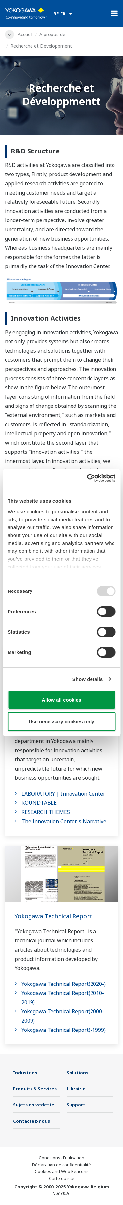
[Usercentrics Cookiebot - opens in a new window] (87, 478)
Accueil (25, 34)
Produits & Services (35, 1089)
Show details (87, 679)
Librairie (76, 1089)
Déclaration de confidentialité (61, 1165)
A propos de (52, 34)
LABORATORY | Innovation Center (63, 793)
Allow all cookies (61, 700)
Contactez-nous (31, 1121)
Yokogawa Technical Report (53, 916)
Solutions (77, 1073)
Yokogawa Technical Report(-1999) (63, 1029)
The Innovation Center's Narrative (63, 821)
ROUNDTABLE (39, 802)
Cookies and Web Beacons (62, 1171)
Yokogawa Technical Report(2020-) (63, 983)
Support (76, 1105)
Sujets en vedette (33, 1105)
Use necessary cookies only (61, 721)
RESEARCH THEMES (45, 812)
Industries (25, 1073)
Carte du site (61, 1178)
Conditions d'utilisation (61, 1158)
